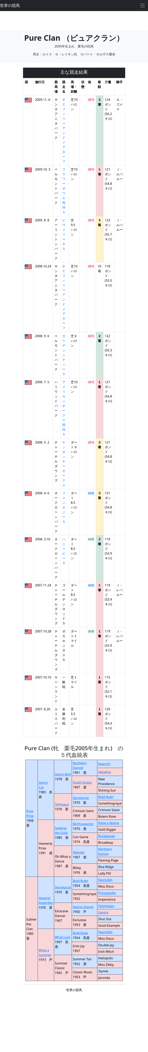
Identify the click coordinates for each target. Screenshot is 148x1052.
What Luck (62, 937)
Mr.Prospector (83, 824)
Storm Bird (63, 774)
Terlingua (62, 804)
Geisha (103, 912)
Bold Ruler (106, 797)
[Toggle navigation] (142, 5)
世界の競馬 (10, 5)
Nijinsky (78, 852)
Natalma (104, 772)
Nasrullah (105, 880)
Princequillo (107, 893)
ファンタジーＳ (63, 507)
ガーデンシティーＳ (63, 355)
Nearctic (104, 764)
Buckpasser (106, 836)
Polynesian (106, 906)
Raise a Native (108, 823)
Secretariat (81, 798)
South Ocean (82, 782)
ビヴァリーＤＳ (63, 234)
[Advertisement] (74, 20)
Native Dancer (83, 907)
